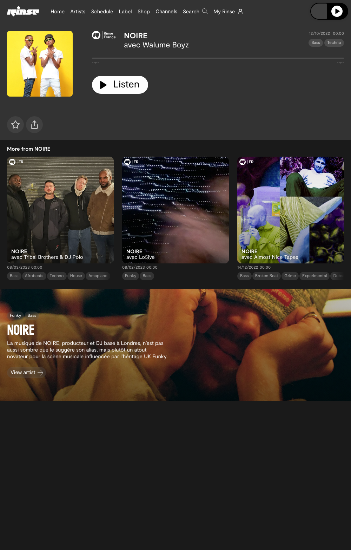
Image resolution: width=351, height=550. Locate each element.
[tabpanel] (218, 59)
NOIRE (135, 35)
